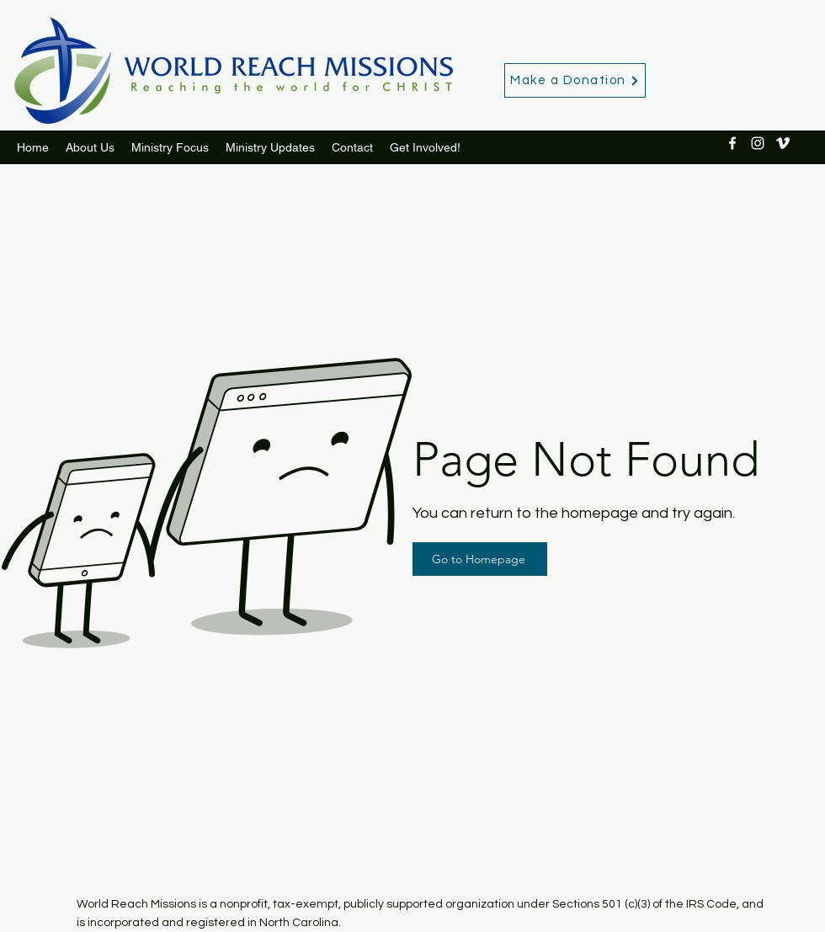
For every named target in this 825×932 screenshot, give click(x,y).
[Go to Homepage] (479, 559)
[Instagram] (757, 143)
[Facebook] (732, 143)
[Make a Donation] (575, 80)
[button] (270, 147)
